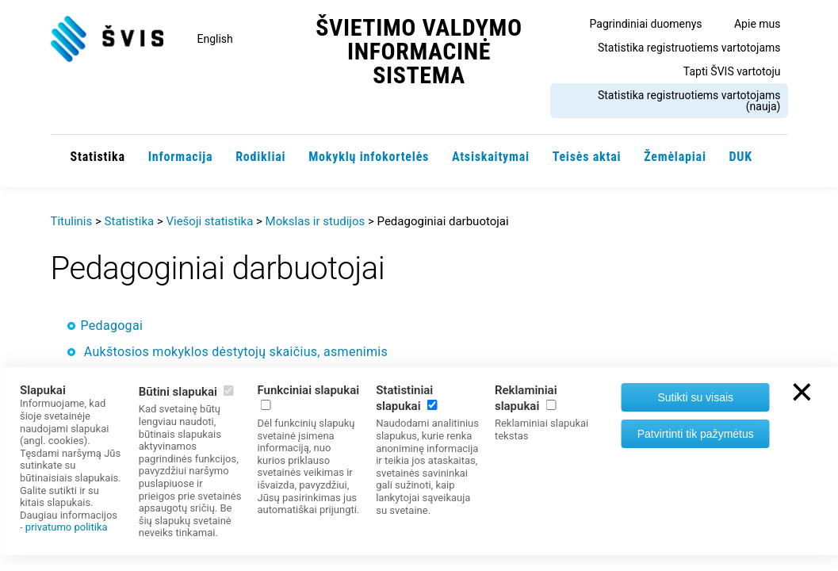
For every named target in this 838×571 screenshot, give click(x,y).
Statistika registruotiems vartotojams (689, 47)
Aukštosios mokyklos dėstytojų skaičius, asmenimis (236, 351)
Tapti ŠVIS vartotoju (732, 71)
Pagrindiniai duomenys (646, 23)
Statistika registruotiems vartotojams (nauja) (689, 101)
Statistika (98, 156)
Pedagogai (112, 325)
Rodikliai (260, 156)
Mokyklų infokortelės (368, 156)
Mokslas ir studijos (315, 221)
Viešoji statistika (209, 221)
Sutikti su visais (695, 397)
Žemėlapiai (675, 156)
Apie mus (757, 23)
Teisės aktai (587, 156)
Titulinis (72, 221)
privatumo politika (66, 527)
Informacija (180, 156)
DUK (740, 156)
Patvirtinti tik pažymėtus (695, 433)
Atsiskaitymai (491, 156)
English (215, 39)
